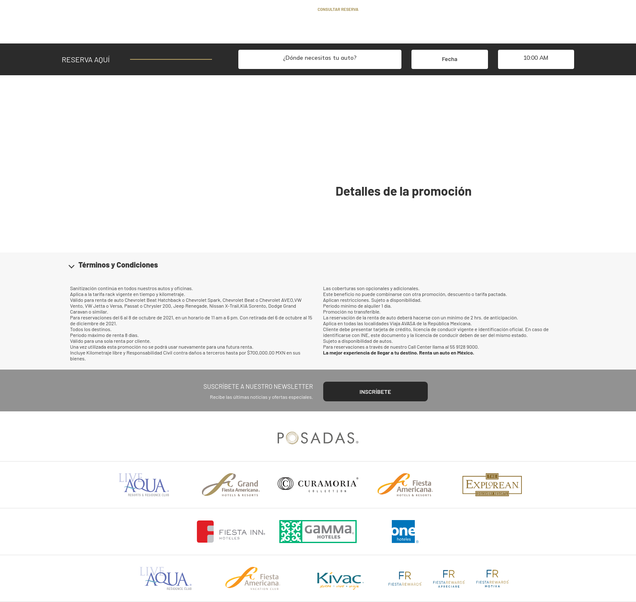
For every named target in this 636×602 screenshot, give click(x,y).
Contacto (295, 9)
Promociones (257, 30)
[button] (318, 265)
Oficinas (329, 30)
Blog (268, 9)
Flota (296, 30)
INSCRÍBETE (375, 391)
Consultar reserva (338, 9)
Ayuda (244, 9)
